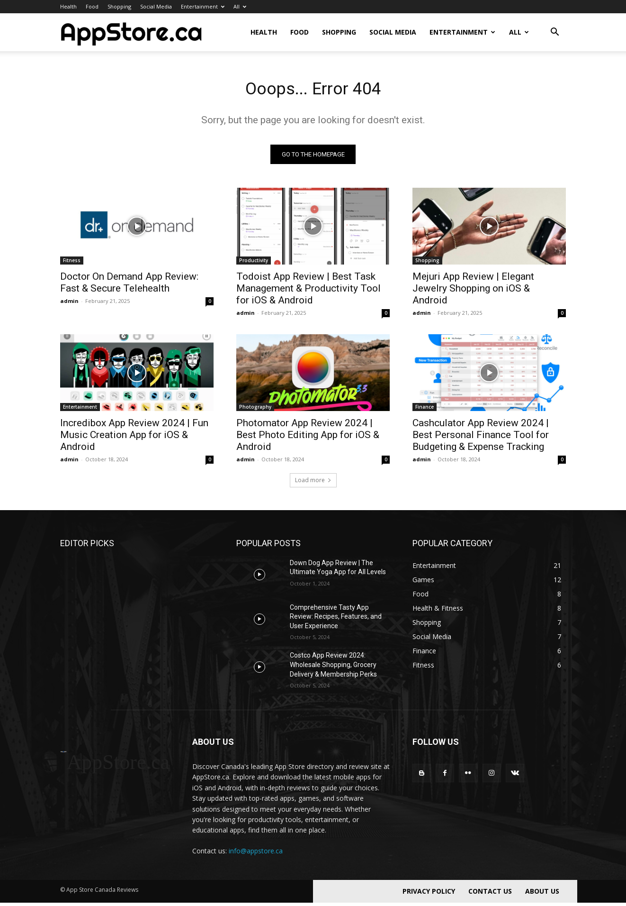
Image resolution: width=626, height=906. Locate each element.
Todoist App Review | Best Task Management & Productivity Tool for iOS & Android (308, 291)
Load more (313, 483)
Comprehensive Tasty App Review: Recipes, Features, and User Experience (336, 619)
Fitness (71, 263)
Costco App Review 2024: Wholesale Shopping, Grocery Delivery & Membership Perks (333, 668)
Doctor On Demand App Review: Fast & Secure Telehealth (129, 285)
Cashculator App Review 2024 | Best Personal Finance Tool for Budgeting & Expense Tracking (480, 437)
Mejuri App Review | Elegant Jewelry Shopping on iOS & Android (473, 291)
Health (68, 6)
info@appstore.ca (256, 853)
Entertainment (202, 6)
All (239, 6)
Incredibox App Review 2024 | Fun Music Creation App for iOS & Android (134, 437)
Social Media (156, 6)
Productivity (253, 263)
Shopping (119, 6)
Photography (255, 409)
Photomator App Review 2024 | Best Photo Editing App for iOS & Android (307, 437)
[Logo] (131, 32)
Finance (424, 409)
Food (92, 6)
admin (69, 303)
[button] (554, 32)
